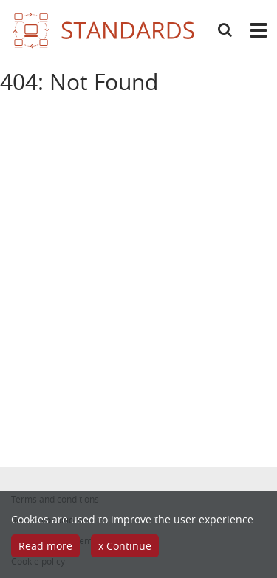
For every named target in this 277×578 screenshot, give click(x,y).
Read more (45, 546)
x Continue (124, 546)
